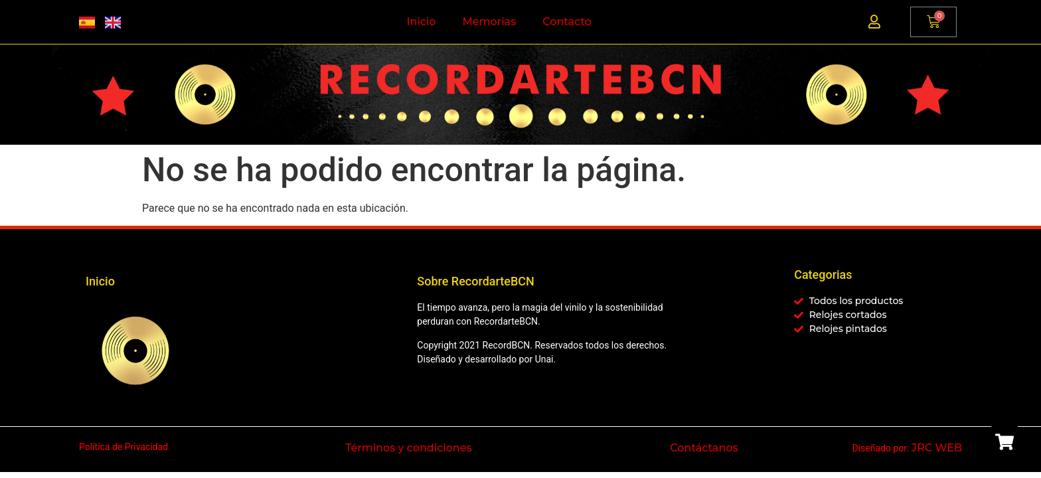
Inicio (421, 21)
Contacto (567, 21)
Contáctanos (704, 447)
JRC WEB (937, 447)
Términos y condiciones (408, 447)
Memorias (490, 21)
